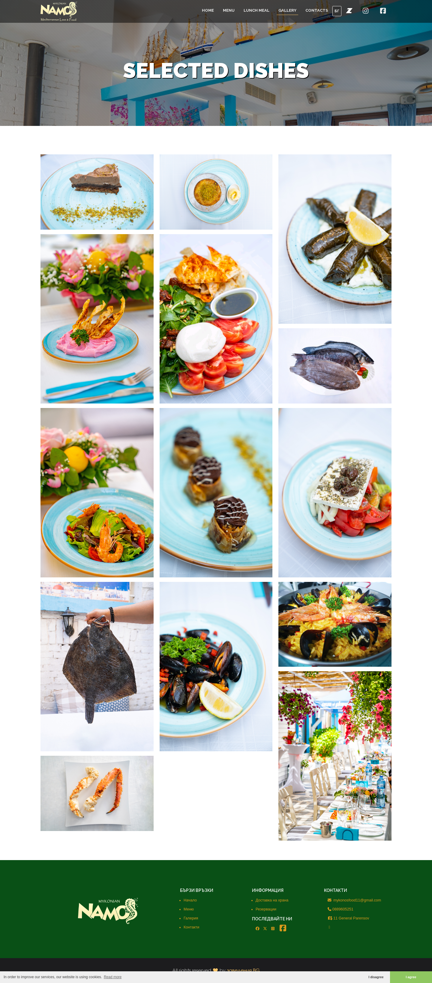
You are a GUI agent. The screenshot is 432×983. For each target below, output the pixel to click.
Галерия (191, 918)
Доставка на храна (272, 900)
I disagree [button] (375, 977)
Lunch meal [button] (256, 10)
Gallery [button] (287, 10)
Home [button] (208, 10)
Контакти (191, 927)
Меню (189, 909)
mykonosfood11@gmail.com (354, 900)
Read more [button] (113, 977)
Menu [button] (229, 10)
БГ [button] (336, 11)
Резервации (266, 909)
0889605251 (340, 909)
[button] (349, 10)
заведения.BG (243, 970)
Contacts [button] (316, 10)
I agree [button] (411, 977)
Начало (190, 900)
